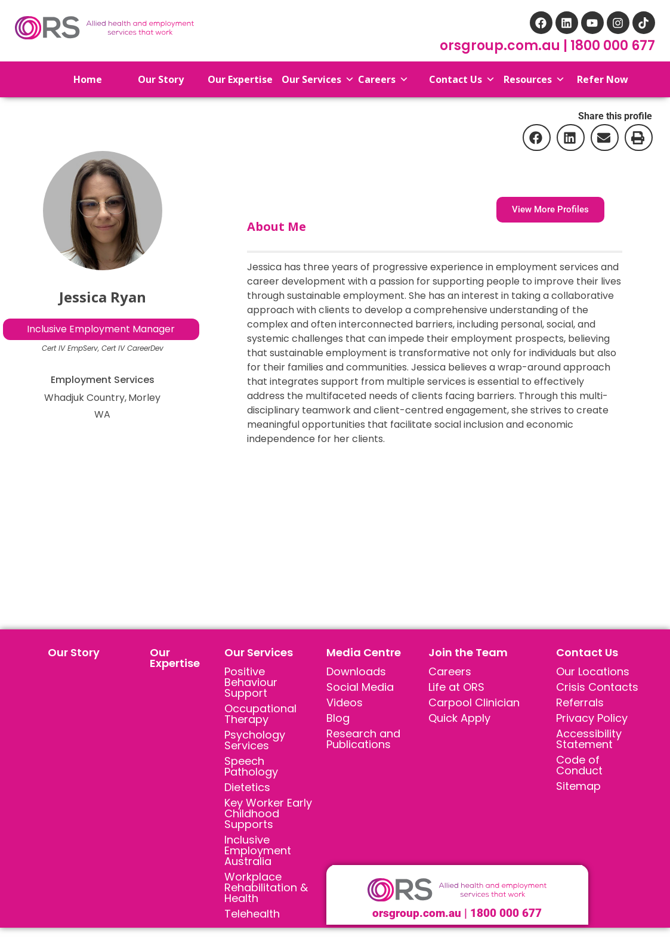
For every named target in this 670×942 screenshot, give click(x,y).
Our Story (74, 652)
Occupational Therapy (260, 714)
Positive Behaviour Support (250, 682)
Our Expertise (175, 658)
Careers (449, 671)
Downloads (356, 671)
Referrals (580, 702)
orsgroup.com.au (501, 45)
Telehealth (252, 913)
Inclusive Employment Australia (257, 850)
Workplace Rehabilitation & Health (266, 887)
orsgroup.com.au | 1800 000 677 (457, 913)
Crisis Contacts (597, 687)
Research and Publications (363, 739)
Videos (344, 702)
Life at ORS (456, 687)
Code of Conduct (579, 765)
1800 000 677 (612, 45)
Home (77, 79)
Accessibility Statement (589, 739)
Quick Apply (459, 718)
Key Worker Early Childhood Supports (268, 813)
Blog (338, 718)
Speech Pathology (251, 766)
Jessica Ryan (102, 297)
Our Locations (592, 671)
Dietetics (247, 787)
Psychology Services (254, 740)
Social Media (360, 687)
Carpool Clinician (474, 702)
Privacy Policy (592, 718)
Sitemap (578, 786)
